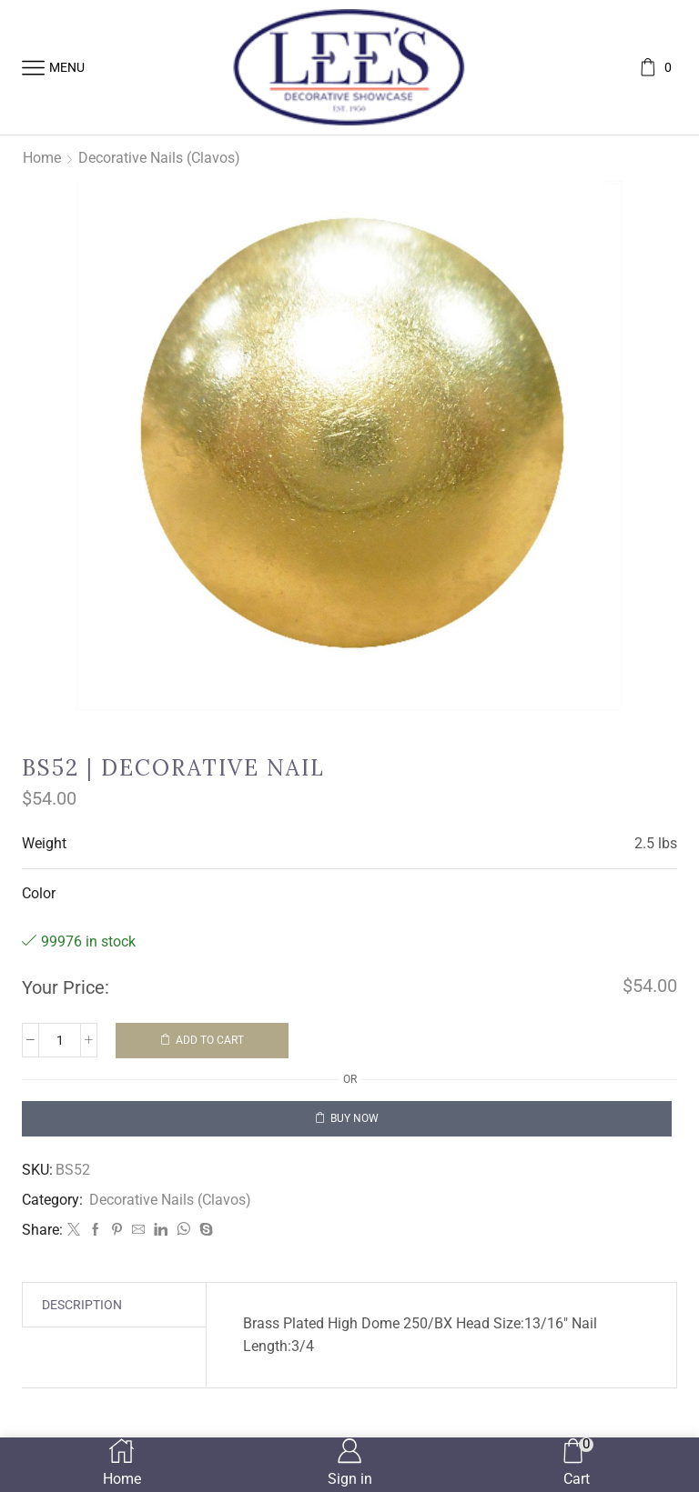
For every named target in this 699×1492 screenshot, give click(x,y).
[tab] (82, 1305)
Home (42, 157)
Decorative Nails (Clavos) (159, 157)
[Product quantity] (59, 1040)
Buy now (354, 1118)
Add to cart (210, 1040)
